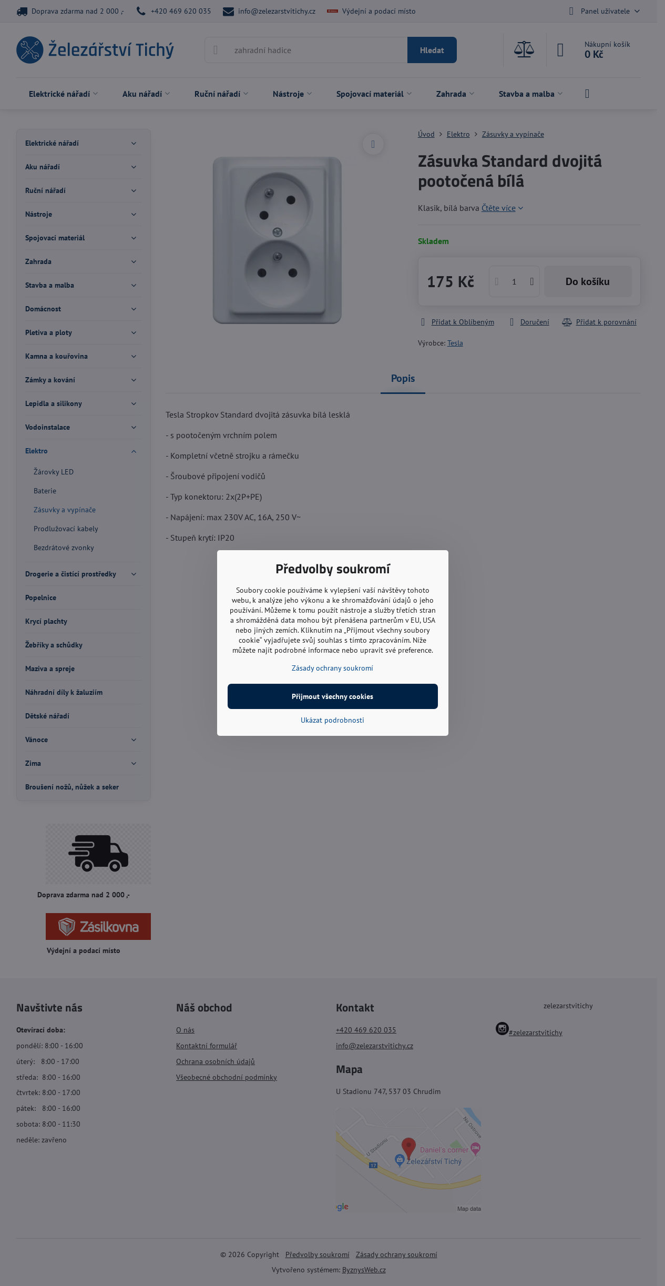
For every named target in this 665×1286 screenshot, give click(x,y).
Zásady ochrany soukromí (332, 668)
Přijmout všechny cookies (332, 696)
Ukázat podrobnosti (332, 720)
